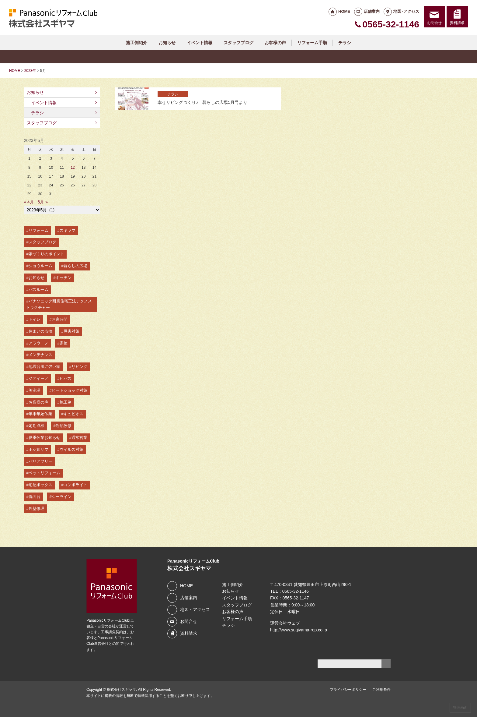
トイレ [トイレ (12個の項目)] (34, 319)
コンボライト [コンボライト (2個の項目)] (75, 484)
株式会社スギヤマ (121, 689)
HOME (344, 11)
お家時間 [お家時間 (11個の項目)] (60, 319)
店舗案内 (372, 11)
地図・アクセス (195, 609)
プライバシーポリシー (348, 689)
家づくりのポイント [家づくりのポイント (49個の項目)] (46, 254)
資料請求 (457, 23)
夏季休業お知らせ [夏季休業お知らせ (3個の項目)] (44, 437)
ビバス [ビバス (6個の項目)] (65, 378)
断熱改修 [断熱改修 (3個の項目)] (63, 425)
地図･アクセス (406, 11)
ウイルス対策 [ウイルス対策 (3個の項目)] (71, 449)
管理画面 (460, 707)
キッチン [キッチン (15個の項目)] (63, 277)
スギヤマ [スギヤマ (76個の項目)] (67, 230)
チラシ (344, 42)
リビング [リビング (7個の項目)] (79, 366)
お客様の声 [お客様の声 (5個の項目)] (38, 402)
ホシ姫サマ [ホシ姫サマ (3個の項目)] (38, 449)
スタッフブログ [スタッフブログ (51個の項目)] (42, 242)
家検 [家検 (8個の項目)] (64, 343)
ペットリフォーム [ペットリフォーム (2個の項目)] (44, 473)
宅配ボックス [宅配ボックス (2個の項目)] (40, 484)
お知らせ (167, 42)
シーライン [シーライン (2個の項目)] (61, 496)
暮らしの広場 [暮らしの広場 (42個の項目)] (75, 265)
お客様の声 (275, 42)
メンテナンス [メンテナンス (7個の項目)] (40, 354)
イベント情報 (199, 42)
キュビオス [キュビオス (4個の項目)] (73, 413)
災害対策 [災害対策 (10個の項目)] (71, 331)
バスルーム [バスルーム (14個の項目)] (38, 289)
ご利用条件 (381, 689)
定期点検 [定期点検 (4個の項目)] (36, 425)
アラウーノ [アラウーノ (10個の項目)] (38, 343)
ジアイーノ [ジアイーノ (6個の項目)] (38, 378)
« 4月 (29, 202)
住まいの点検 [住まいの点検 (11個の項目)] (40, 331)
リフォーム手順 (312, 42)
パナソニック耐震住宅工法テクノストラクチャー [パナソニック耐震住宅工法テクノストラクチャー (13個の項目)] (59, 304)
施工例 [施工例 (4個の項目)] (65, 402)
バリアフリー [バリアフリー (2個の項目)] (40, 461)
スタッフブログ (238, 42)
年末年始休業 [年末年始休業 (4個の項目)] (40, 413)
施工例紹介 (136, 42)
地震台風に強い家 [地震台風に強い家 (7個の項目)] (44, 366)
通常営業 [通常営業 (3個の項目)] (79, 437)
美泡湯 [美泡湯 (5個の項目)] (34, 390)
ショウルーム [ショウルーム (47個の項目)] (40, 265)
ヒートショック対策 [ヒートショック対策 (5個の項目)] (69, 390)
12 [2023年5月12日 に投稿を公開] (73, 167)
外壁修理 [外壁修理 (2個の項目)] (36, 508)
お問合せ (434, 23)
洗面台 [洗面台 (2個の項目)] (34, 496)
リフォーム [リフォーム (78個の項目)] (38, 230)
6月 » (43, 202)
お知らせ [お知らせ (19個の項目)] (36, 277)
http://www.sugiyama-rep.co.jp (298, 629)
